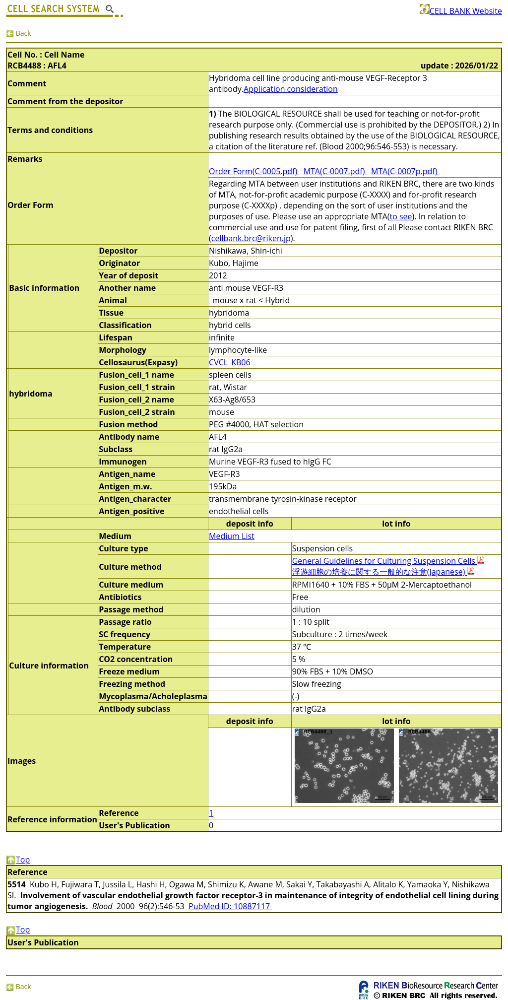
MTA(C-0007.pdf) (335, 171)
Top (18, 859)
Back (18, 33)
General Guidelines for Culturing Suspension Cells (388, 560)
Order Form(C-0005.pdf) (254, 171)
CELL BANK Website (461, 10)
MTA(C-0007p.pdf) (405, 171)
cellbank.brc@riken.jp (251, 238)
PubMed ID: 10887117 (230, 906)
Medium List (231, 536)
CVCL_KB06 (229, 362)
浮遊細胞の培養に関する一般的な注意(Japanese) (383, 571)
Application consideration (291, 88)
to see (400, 216)
